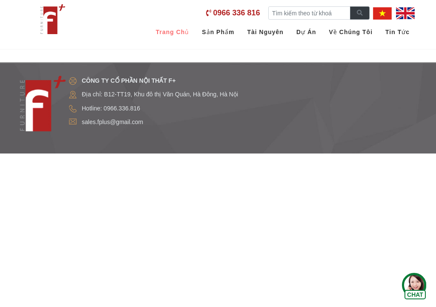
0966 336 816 (236, 13)
